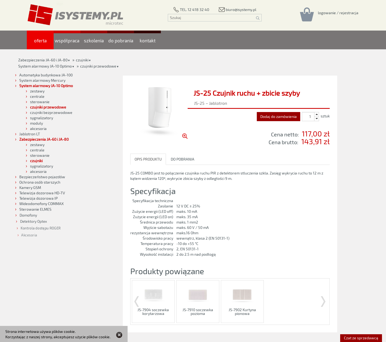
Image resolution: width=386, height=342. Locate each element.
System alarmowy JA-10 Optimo (45, 66)
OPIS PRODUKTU (148, 159)
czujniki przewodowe (98, 66)
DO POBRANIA (182, 159)
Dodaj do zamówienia (278, 116)
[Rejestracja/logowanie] (338, 13)
